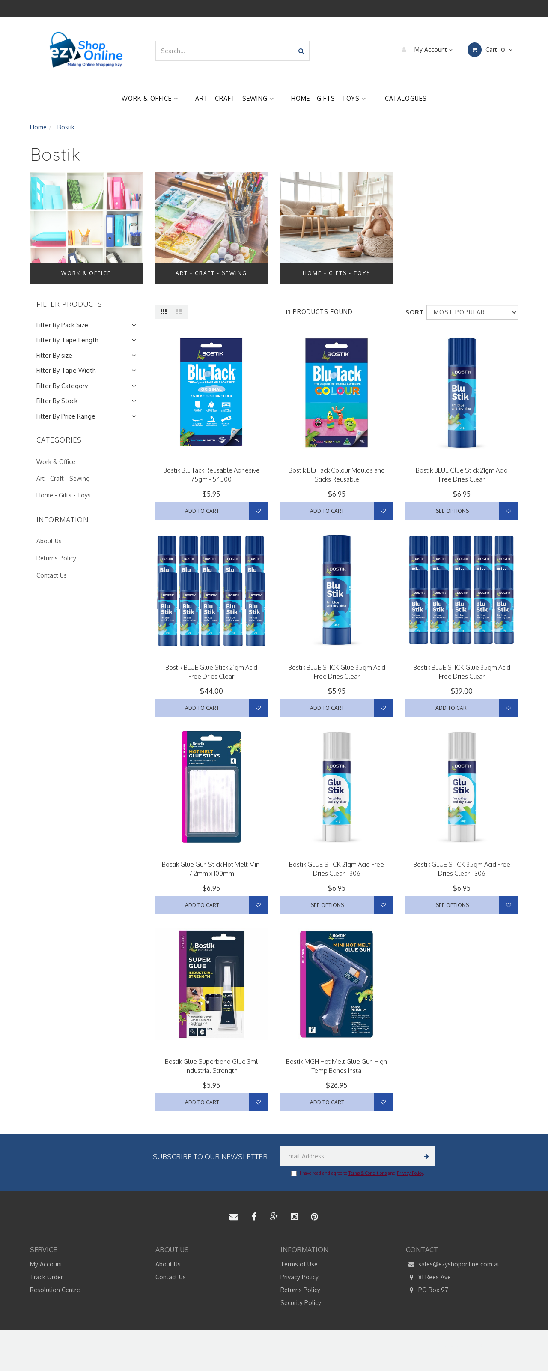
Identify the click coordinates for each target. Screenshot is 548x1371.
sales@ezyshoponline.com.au (453, 1264)
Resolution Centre (55, 1289)
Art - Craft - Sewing (234, 98)
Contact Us (51, 575)
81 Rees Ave (428, 1277)
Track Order (46, 1277)
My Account (425, 49)
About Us (49, 541)
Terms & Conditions (367, 1173)
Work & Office (150, 98)
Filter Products (69, 304)
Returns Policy (56, 558)
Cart (490, 49)
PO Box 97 (427, 1290)
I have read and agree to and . (357, 1173)
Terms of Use (299, 1264)
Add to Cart (202, 511)
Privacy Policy (410, 1173)
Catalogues (406, 98)
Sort (412, 312)
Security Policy (300, 1302)
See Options (452, 511)
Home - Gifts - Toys (328, 98)
